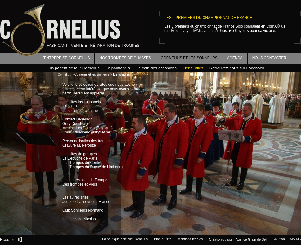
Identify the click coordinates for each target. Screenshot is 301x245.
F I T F (73, 106)
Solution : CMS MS (287, 239)
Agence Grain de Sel (251, 239)
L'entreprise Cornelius (65, 58)
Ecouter (7, 239)
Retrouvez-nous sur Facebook (236, 68)
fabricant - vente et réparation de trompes (93, 45)
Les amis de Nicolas (79, 219)
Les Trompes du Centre (81, 162)
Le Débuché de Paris (79, 158)
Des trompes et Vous (79, 184)
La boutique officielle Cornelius (125, 239)
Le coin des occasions (156, 68)
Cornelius (64, 74)
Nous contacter (269, 58)
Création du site (221, 239)
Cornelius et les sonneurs (189, 58)
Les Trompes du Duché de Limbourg (92, 167)
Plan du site (162, 239)
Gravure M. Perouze (79, 145)
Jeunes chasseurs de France (86, 201)
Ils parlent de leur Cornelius (75, 68)
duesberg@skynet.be (92, 132)
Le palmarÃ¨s (118, 68)
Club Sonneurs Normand (82, 210)
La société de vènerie (80, 110)
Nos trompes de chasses (125, 58)
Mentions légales (190, 239)
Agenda (235, 58)
